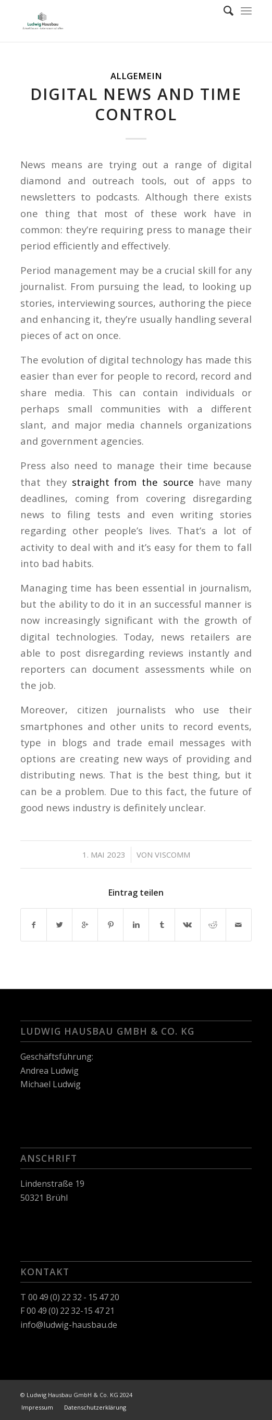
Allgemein (136, 76)
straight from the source (133, 481)
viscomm (172, 854)
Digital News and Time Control (136, 104)
